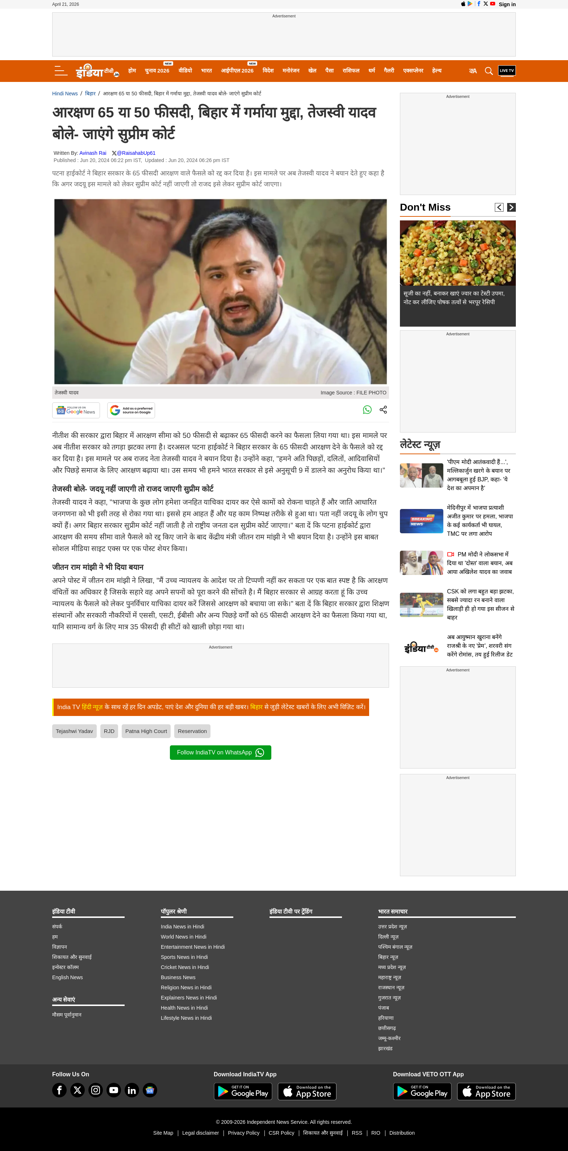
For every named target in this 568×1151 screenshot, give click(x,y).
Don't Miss (425, 207)
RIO (375, 1133)
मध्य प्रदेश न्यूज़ (392, 967)
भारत (206, 70)
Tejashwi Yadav (74, 731)
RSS (357, 1133)
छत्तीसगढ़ (387, 1028)
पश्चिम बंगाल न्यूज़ (395, 947)
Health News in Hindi (184, 1008)
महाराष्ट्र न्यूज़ (389, 977)
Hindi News (65, 93)
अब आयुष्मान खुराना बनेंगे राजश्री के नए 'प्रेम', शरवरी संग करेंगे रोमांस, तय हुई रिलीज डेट (480, 646)
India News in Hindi (182, 927)
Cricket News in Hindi (185, 967)
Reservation (192, 731)
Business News (178, 977)
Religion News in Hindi (186, 987)
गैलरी (389, 70)
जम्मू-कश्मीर (389, 1038)
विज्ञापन (59, 947)
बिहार (90, 93)
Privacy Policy (243, 1133)
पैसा (329, 70)
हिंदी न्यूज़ (92, 707)
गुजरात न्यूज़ (389, 998)
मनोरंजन (291, 70)
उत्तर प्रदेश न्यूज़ (392, 927)
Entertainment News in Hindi (193, 947)
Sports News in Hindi (184, 957)
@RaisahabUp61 (136, 153)
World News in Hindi (183, 937)
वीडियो (185, 70)
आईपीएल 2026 (237, 70)
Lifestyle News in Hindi (186, 1018)
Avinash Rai (92, 153)
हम (55, 937)
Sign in (507, 4)
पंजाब (383, 1008)
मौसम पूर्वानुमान (67, 1015)
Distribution (402, 1133)
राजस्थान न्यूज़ (391, 987)
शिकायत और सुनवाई (72, 957)
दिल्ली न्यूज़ (388, 937)
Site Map (163, 1133)
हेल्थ (437, 70)
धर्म (371, 70)
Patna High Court (146, 731)
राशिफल (351, 70)
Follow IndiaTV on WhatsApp (220, 752)
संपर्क (57, 927)
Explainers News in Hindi (189, 998)
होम (132, 70)
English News (67, 977)
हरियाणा (386, 1018)
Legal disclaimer (200, 1133)
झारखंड (385, 1048)
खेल (312, 70)
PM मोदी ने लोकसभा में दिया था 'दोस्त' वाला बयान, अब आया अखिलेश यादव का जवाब (480, 563)
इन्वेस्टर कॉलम (65, 967)
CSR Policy (282, 1133)
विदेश (268, 70)
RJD (109, 731)
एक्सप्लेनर (413, 70)
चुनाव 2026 (157, 70)
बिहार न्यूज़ (388, 957)
